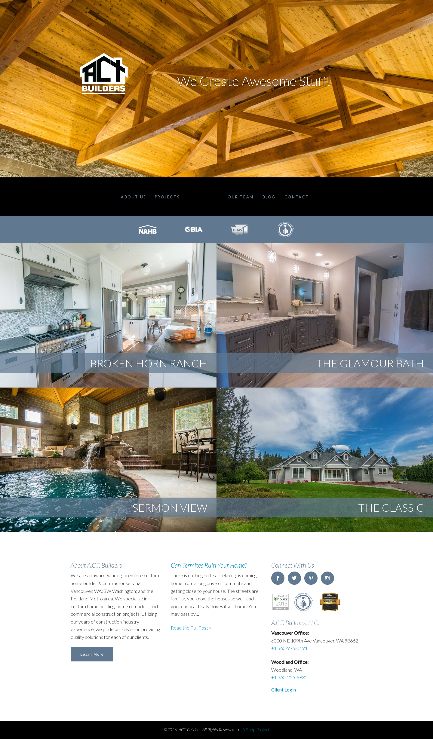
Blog (269, 197)
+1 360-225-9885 (289, 677)
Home (204, 196)
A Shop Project (256, 729)
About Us (133, 197)
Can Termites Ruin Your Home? (209, 565)
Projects (167, 197)
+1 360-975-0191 (289, 648)
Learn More (92, 654)
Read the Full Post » (191, 627)
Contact (296, 197)
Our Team (240, 197)
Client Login (283, 689)
